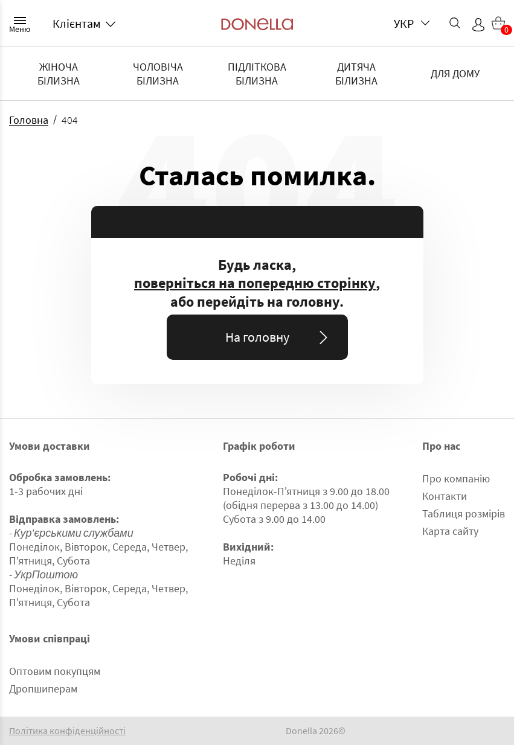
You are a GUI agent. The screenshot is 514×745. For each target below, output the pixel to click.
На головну (278, 336)
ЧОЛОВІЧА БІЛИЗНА (158, 74)
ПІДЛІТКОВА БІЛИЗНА (257, 74)
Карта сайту (450, 531)
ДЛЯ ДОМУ (455, 73)
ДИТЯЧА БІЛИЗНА (356, 74)
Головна (28, 120)
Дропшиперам (43, 688)
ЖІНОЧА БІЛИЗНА (58, 74)
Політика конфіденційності (67, 731)
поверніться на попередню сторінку (255, 283)
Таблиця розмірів (463, 513)
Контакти (444, 496)
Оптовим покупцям (54, 671)
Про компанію (456, 478)
